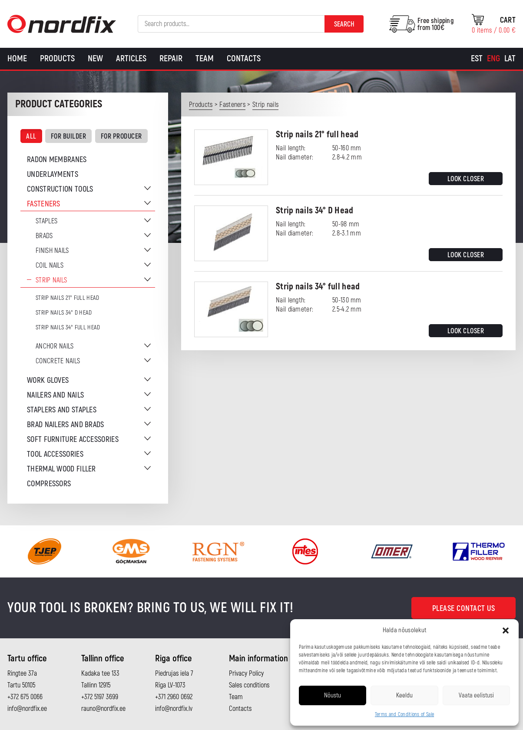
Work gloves (48, 380)
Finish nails (52, 250)
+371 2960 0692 (173, 697)
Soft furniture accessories (73, 440)
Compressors (49, 484)
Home (17, 58)
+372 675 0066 (25, 697)
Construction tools (60, 189)
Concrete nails (58, 361)
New (95, 58)
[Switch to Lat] (510, 59)
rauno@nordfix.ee (103, 708)
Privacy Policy (246, 673)
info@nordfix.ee (27, 708)
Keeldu (404, 695)
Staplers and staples (61, 410)
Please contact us (463, 609)
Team (204, 58)
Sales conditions (249, 685)
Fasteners (43, 204)
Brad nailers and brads (65, 425)
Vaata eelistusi (476, 695)
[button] (505, 630)
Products (57, 58)
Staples (46, 221)
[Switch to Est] (477, 59)
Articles (131, 58)
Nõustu (332, 695)
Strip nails (51, 280)
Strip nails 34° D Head (64, 312)
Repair (170, 58)
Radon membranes (57, 160)
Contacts (244, 58)
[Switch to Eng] (493, 59)
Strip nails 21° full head (67, 298)
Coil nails (49, 265)
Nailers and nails (55, 395)
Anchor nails (55, 346)
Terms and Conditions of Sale (404, 714)
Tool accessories (55, 454)
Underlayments (52, 174)
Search (344, 24)
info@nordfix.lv (173, 708)
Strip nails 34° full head (68, 327)
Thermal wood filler (61, 469)
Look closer (465, 179)
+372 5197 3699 (99, 697)
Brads (44, 236)
